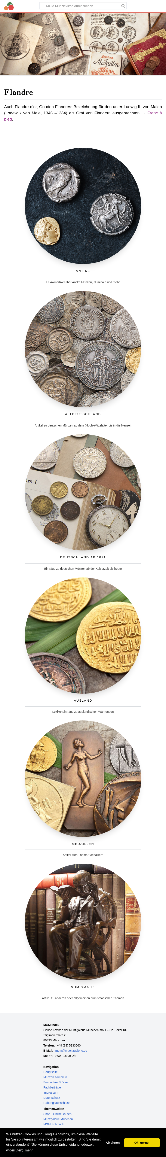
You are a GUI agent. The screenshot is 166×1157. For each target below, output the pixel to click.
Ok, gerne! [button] (142, 1142)
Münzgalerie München (58, 1119)
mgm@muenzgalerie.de (71, 1050)
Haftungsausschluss (56, 1103)
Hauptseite (50, 1072)
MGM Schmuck (53, 1124)
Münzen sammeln (55, 1077)
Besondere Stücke (55, 1082)
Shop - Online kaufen (57, 1114)
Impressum (50, 1092)
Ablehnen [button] (113, 1142)
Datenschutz (51, 1097)
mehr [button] (29, 1150)
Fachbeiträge (52, 1087)
